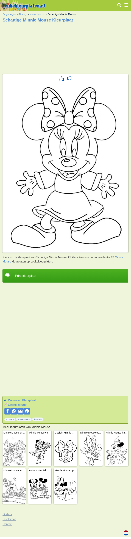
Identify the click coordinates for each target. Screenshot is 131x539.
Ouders (7, 514)
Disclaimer (9, 519)
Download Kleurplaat (22, 400)
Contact (7, 524)
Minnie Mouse (37, 14)
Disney (23, 14)
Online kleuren (17, 405)
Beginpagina (9, 14)
